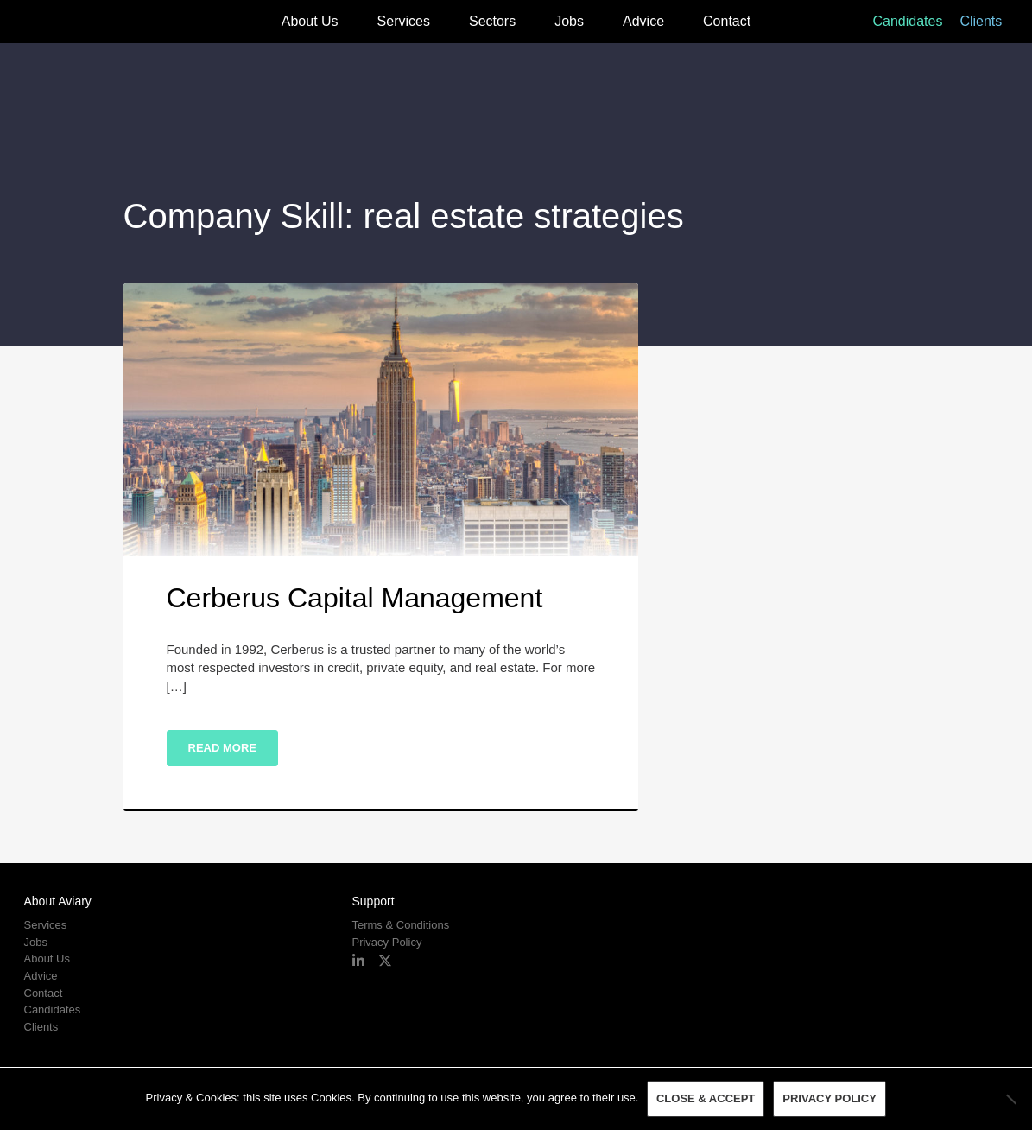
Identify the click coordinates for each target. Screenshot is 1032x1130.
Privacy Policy (386, 942)
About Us (310, 21)
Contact (726, 21)
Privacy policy (830, 1099)
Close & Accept (705, 1099)
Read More (222, 747)
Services (403, 21)
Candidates (907, 21)
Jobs (569, 21)
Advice (643, 21)
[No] (1010, 1099)
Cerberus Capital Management (355, 597)
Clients (980, 21)
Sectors (492, 21)
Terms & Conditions (400, 924)
